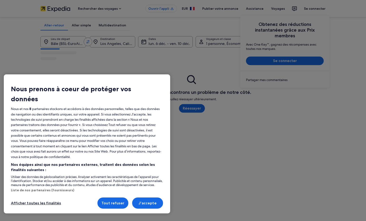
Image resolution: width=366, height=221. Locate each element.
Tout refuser (112, 203)
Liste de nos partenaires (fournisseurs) (42, 190)
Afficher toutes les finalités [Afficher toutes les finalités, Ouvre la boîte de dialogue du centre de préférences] (36, 203)
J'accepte (147, 203)
